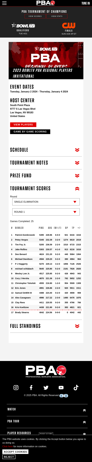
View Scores (35, 16)
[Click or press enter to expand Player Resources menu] (67, 434)
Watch (11, 409)
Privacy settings (46, 434)
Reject (9, 457)
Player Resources (19, 433)
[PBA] (46, 3)
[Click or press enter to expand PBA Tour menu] (67, 422)
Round (46, 206)
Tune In (86, 3)
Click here (7, 446)
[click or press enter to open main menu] (6, 3)
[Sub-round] (46, 212)
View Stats (56, 16)
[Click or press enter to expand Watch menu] (67, 410)
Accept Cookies (15, 452)
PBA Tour (13, 421)
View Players (23, 124)
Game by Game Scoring (30, 131)
